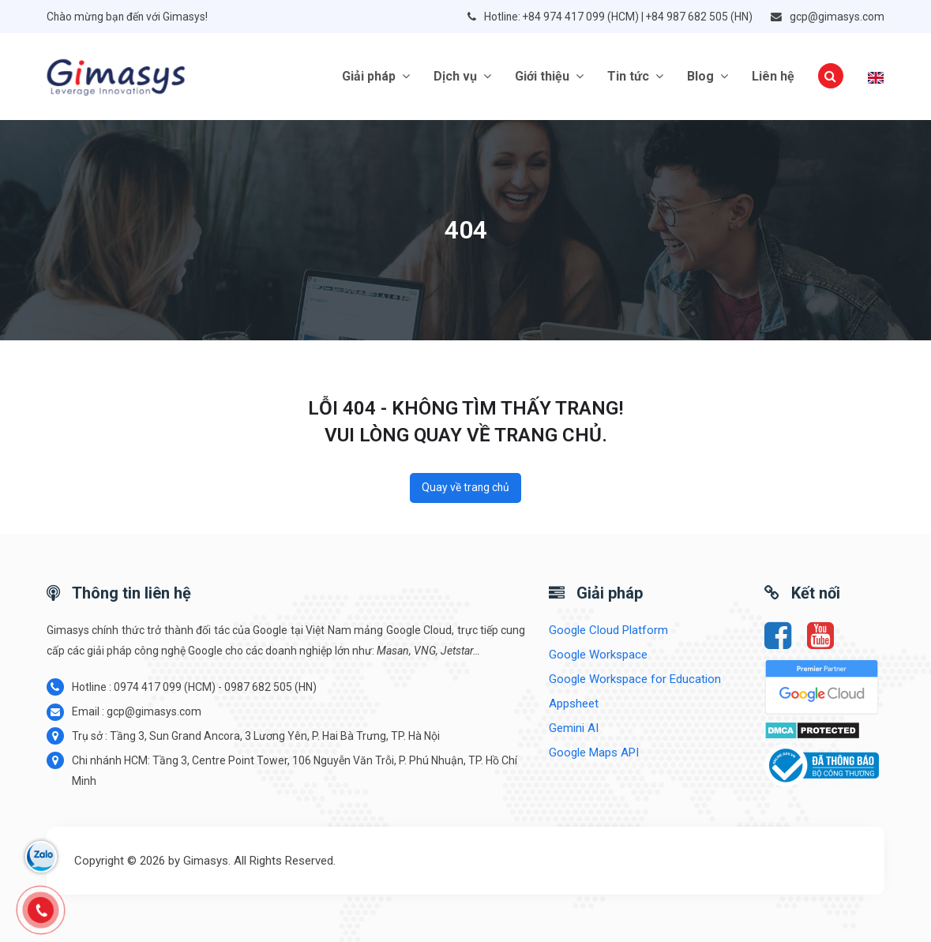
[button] (830, 76)
